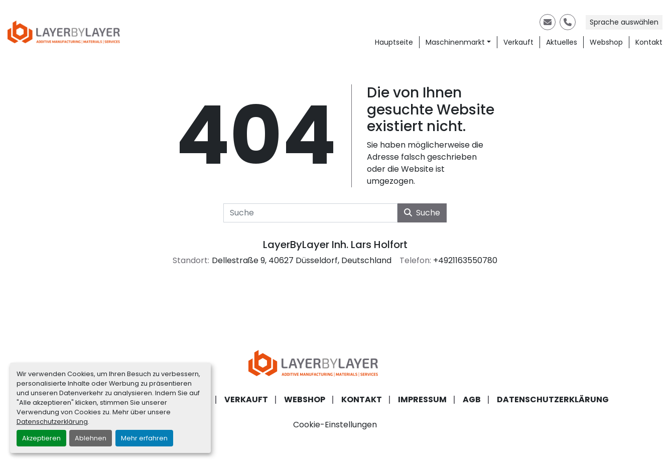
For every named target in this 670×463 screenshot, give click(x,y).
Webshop (606, 42)
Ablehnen (90, 438)
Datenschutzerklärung (52, 421)
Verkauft (518, 42)
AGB (472, 399)
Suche (422, 212)
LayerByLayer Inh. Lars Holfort (335, 245)
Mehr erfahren (144, 438)
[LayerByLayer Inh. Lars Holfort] (335, 363)
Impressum (422, 399)
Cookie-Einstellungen (335, 424)
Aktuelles (561, 42)
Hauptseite (394, 42)
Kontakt (648, 42)
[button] (458, 42)
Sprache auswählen (624, 22)
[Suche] (310, 212)
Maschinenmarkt (455, 42)
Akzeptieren (41, 438)
